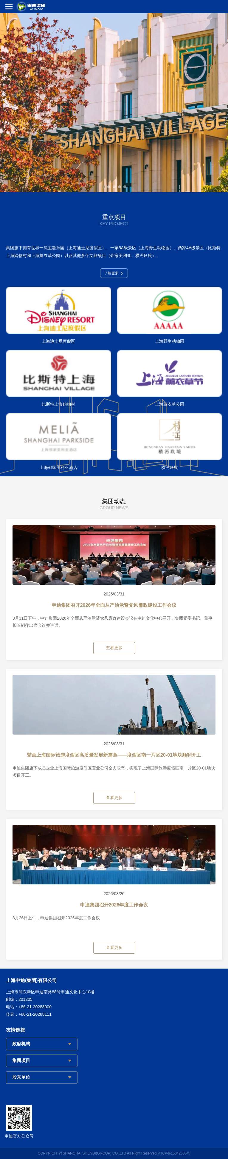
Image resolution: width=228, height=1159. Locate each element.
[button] (103, 186)
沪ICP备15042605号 (174, 1153)
